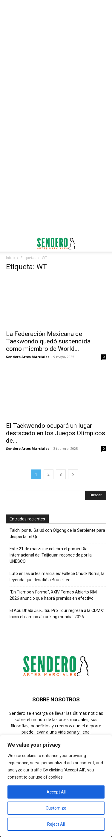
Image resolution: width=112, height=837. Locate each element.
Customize (56, 808)
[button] (10, 243)
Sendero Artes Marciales (27, 356)
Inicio (10, 257)
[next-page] (73, 474)
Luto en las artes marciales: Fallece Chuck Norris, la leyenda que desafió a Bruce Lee (57, 576)
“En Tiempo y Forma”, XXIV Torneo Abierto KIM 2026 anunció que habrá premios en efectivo (53, 595)
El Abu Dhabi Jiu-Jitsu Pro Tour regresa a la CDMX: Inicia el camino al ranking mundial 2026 (57, 613)
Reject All (56, 824)
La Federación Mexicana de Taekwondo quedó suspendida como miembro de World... (48, 341)
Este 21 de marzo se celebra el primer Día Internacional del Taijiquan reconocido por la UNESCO (51, 555)
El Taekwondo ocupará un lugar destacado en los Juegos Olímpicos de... (55, 433)
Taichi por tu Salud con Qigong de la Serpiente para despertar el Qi (57, 533)
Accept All (56, 792)
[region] (56, 786)
